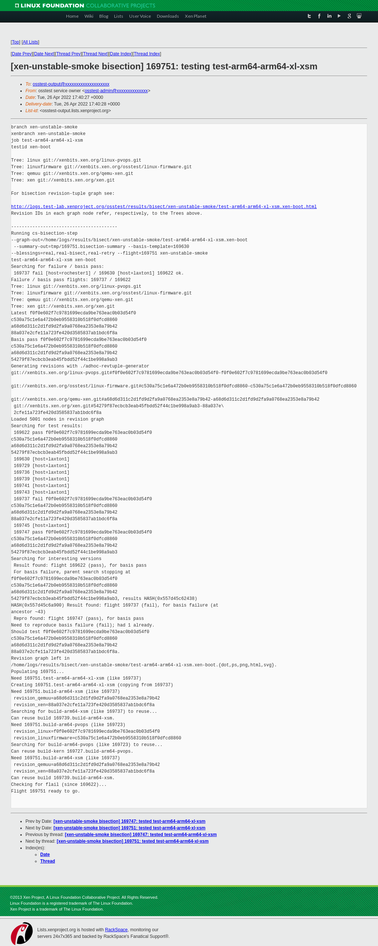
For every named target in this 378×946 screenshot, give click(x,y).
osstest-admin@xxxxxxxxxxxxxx (116, 90)
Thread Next (95, 53)
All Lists (30, 42)
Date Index (120, 53)
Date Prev (21, 53)
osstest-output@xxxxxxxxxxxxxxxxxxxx (71, 84)
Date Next (44, 53)
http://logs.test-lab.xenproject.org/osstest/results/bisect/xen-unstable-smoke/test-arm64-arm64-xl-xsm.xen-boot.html (164, 207)
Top (15, 42)
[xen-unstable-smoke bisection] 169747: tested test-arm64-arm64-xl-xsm (130, 821)
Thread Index (147, 53)
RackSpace (116, 929)
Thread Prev (68, 53)
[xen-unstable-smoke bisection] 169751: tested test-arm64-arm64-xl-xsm (130, 828)
